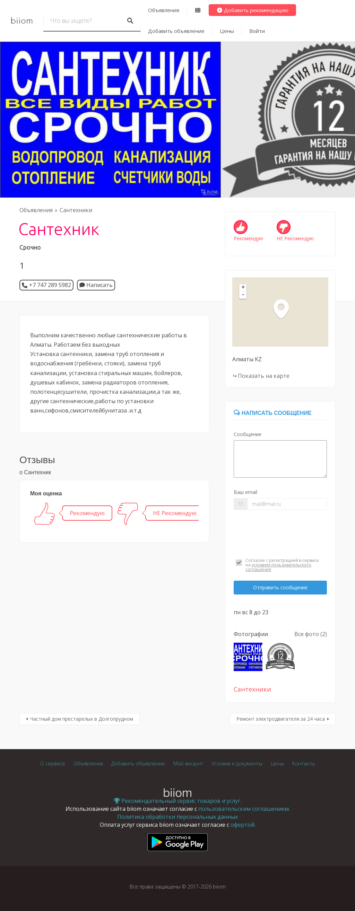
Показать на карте (263, 376)
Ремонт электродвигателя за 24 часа (280, 718)
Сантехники (76, 210)
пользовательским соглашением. (244, 809)
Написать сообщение (272, 413)
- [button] (243, 295)
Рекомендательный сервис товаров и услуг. (177, 801)
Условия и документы (236, 763)
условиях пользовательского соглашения (278, 567)
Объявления (163, 10)
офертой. (243, 824)
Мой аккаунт (188, 763)
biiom (21, 21)
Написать (96, 285)
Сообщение (247, 434)
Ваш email (245, 492)
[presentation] (280, 532)
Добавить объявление (176, 30)
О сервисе (52, 763)
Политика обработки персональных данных (177, 817)
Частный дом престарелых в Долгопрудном (81, 718)
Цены (227, 30)
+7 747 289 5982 (50, 285)
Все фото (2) (310, 634)
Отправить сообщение (280, 587)
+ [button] (243, 287)
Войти (257, 30)
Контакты (303, 763)
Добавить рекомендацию (252, 10)
